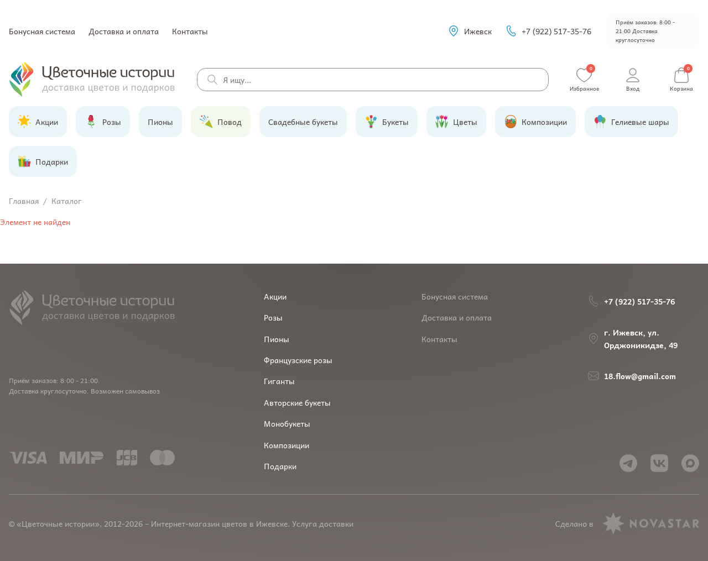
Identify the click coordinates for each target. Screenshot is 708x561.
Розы (273, 317)
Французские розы (298, 360)
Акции (275, 296)
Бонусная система (42, 31)
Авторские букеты (297, 402)
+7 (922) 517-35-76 (548, 31)
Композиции (286, 445)
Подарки (280, 466)
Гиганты (279, 381)
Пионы (276, 339)
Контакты (190, 31)
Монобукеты (287, 423)
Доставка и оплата (123, 31)
